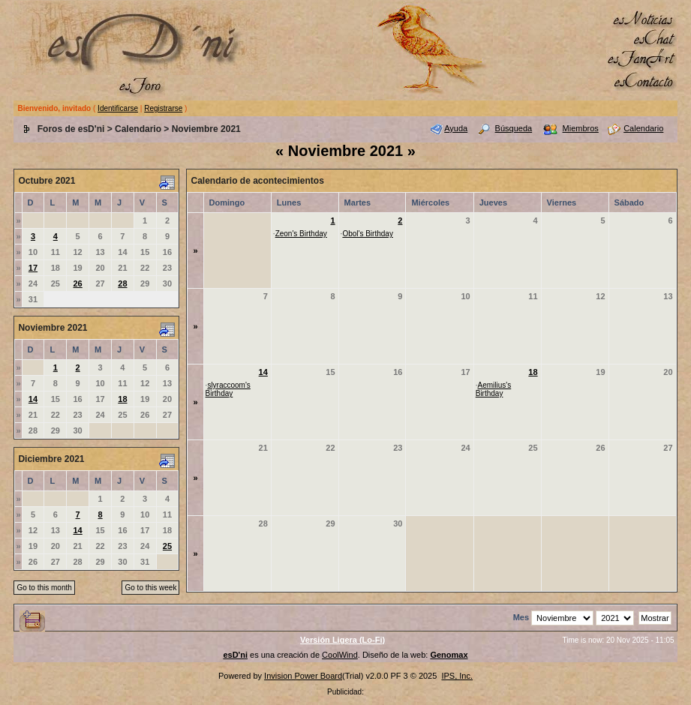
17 (33, 267)
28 (122, 283)
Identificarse (118, 108)
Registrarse (163, 108)
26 (78, 283)
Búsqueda (514, 128)
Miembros (581, 128)
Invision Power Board (303, 675)
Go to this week (150, 588)
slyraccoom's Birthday (228, 389)
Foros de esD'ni (71, 129)
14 (33, 399)
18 (122, 399)
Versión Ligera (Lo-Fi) (342, 639)
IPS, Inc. (457, 675)
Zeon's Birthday (301, 234)
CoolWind (340, 654)
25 (167, 546)
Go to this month (44, 588)
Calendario (138, 129)
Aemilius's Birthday (493, 389)
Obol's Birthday (367, 234)
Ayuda (455, 128)
